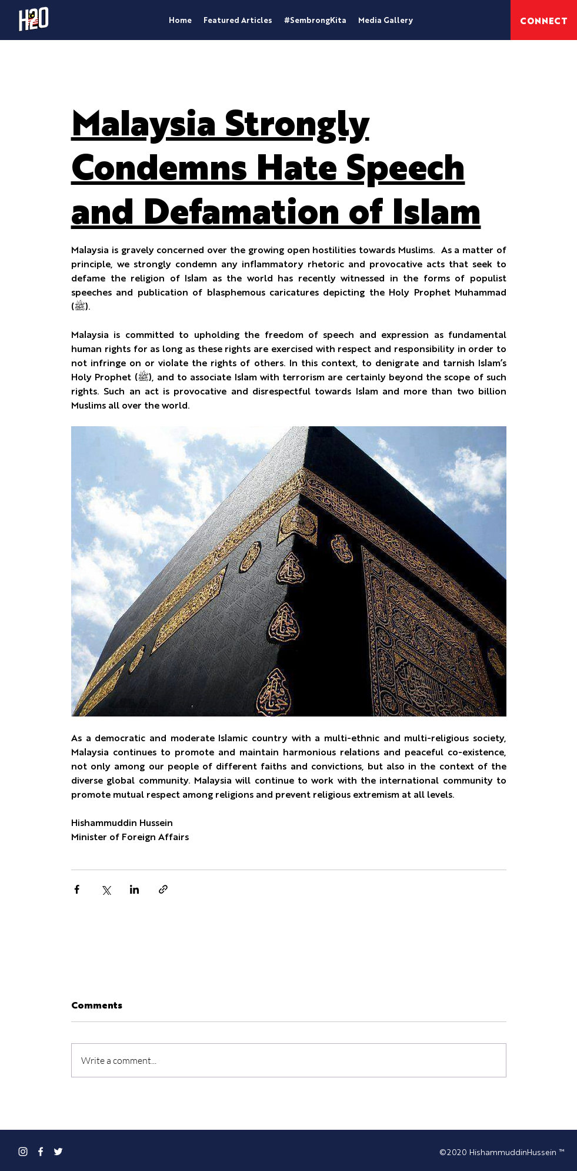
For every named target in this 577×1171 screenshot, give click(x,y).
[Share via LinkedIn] (134, 889)
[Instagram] (23, 1151)
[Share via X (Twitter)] (105, 889)
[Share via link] (163, 889)
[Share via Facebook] (76, 889)
